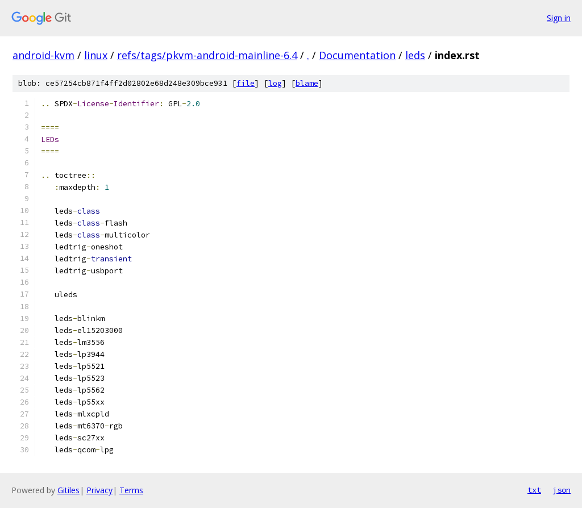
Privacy (99, 490)
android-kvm (43, 55)
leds (415, 55)
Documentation (357, 55)
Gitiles (68, 490)
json (561, 490)
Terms (131, 490)
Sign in (559, 18)
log (275, 83)
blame (307, 83)
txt (534, 490)
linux (95, 55)
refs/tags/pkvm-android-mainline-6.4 (207, 55)
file (245, 83)
